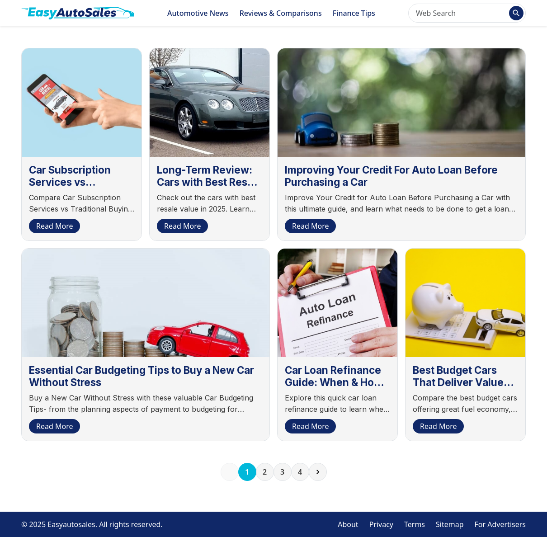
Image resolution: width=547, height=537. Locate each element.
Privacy (381, 524)
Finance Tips (354, 13)
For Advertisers (500, 524)
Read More (54, 226)
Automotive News (198, 13)
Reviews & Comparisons (281, 13)
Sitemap (450, 524)
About (348, 524)
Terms (414, 524)
